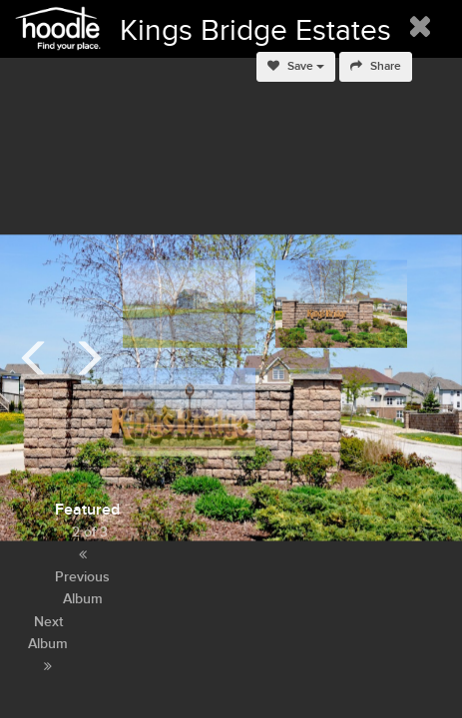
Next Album (48, 643)
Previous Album (82, 577)
